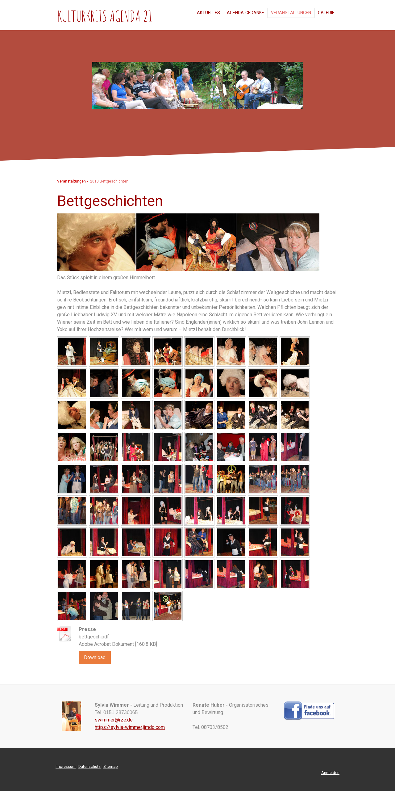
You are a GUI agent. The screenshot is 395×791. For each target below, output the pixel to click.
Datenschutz (89, 766)
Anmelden (330, 772)
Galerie (326, 12)
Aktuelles (208, 12)
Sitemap (110, 766)
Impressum (66, 766)
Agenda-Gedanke (245, 12)
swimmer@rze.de (114, 720)
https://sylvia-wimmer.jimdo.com (130, 727)
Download (95, 657)
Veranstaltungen (291, 12)
